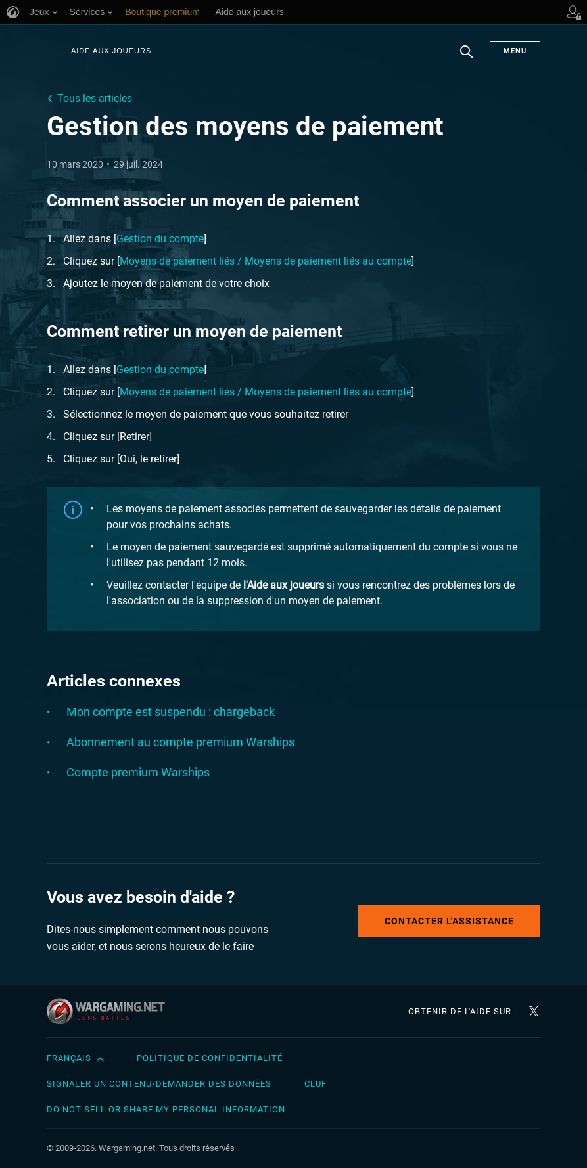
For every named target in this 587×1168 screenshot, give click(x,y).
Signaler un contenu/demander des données (159, 1084)
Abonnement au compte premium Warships (180, 742)
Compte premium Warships (138, 772)
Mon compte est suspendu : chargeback (170, 712)
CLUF (315, 1084)
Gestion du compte (160, 239)
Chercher (467, 58)
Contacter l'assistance (449, 921)
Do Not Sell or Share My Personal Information (166, 1109)
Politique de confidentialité (210, 1058)
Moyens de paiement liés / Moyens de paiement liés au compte (265, 261)
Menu (515, 51)
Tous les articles (94, 98)
